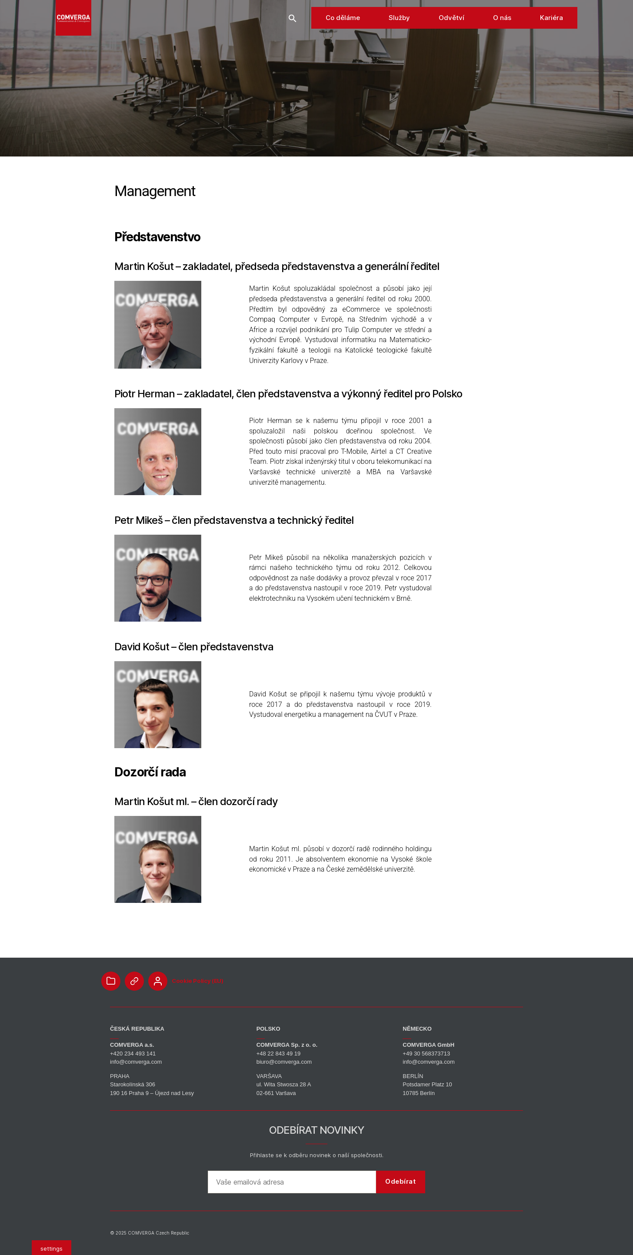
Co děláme (343, 34)
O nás (502, 34)
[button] (292, 35)
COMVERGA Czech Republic (158, 1232)
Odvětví (451, 34)
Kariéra (551, 34)
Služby (399, 34)
